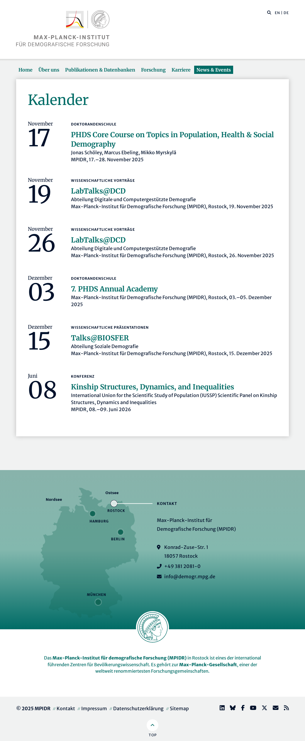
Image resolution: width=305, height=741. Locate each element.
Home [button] (25, 70)
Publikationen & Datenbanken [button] (100, 70)
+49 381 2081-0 (182, 566)
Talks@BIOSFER (100, 337)
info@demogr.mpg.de (189, 576)
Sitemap (179, 708)
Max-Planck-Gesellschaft (208, 664)
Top (153, 735)
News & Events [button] (213, 70)
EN (277, 13)
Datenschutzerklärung (138, 708)
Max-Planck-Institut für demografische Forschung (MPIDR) (119, 658)
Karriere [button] (181, 70)
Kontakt (66, 708)
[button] (269, 12)
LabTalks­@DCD (98, 191)
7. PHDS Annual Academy (114, 289)
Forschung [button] (153, 70)
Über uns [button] (48, 70)
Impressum (94, 708)
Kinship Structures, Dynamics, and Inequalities (152, 386)
